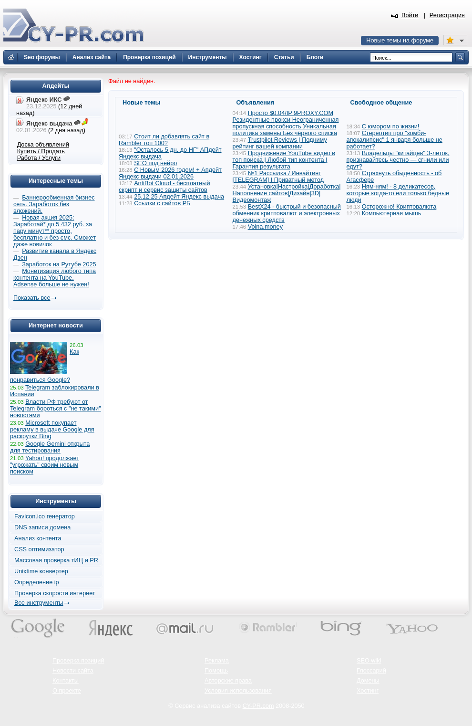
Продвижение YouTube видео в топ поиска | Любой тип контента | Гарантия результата (284, 160)
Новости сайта (72, 670)
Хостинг (368, 690)
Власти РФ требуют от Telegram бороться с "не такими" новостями (55, 409)
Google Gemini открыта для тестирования (50, 447)
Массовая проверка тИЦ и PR (56, 560)
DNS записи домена (42, 527)
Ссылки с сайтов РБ (162, 203)
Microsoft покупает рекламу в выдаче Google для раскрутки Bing (52, 430)
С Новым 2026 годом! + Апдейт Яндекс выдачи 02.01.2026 (170, 173)
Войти (410, 15)
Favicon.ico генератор (44, 516)
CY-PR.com (258, 706)
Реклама (217, 660)
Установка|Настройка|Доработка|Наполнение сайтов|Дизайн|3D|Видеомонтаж (287, 193)
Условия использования (238, 690)
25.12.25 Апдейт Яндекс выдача (179, 196)
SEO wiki (369, 660)
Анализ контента (38, 538)
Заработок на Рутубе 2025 (59, 264)
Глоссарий (371, 670)
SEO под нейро (155, 163)
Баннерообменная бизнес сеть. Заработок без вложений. (54, 204)
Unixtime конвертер (41, 571)
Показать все (31, 298)
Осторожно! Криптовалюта (399, 206)
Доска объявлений (43, 144)
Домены (368, 680)
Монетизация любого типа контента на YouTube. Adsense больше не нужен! (54, 278)
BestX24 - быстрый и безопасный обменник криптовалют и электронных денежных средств (287, 213)
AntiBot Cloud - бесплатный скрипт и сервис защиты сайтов (164, 186)
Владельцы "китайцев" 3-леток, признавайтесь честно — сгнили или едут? (398, 160)
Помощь (216, 670)
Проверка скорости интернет (54, 593)
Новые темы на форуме (399, 40)
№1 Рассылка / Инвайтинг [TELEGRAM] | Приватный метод (278, 176)
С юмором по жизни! (391, 126)
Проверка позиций (78, 660)
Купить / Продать (41, 151)
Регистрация (447, 15)
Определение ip (36, 582)
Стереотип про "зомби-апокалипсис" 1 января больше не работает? (394, 140)
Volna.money (265, 226)
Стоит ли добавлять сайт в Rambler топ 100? (164, 140)
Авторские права (228, 680)
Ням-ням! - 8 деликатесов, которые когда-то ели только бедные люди (398, 193)
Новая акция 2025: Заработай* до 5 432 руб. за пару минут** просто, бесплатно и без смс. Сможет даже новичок (54, 231)
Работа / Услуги (39, 158)
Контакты (65, 680)
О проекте (66, 690)
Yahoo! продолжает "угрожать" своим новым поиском (44, 465)
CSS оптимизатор (39, 549)
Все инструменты (38, 603)
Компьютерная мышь (391, 213)
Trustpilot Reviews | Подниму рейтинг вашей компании (280, 143)
